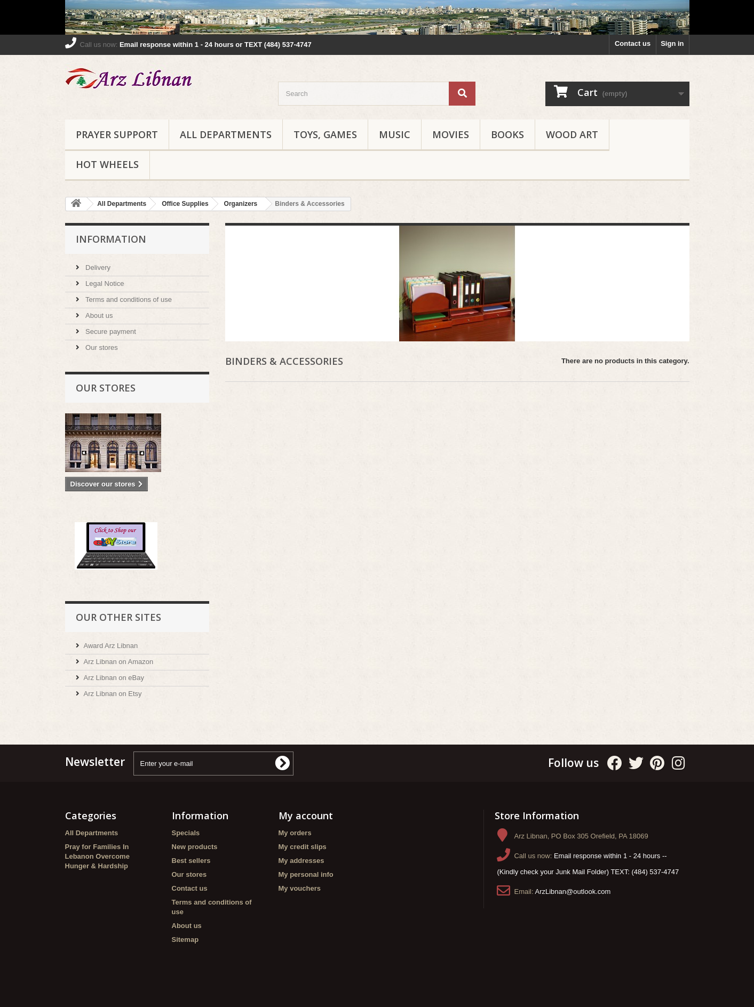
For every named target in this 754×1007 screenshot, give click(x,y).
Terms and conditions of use (128, 299)
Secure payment (110, 331)
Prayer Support (117, 134)
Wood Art (572, 134)
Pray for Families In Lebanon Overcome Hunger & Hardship (97, 856)
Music (394, 134)
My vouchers (300, 888)
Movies (450, 134)
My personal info (306, 874)
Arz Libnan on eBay (114, 678)
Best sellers (191, 861)
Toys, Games (325, 134)
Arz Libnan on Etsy (113, 694)
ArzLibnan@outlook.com (573, 892)
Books (507, 134)
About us (98, 315)
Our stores (101, 347)
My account (306, 815)
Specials (186, 833)
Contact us (632, 43)
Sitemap (185, 940)
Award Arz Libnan (111, 646)
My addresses (301, 861)
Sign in (672, 43)
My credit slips (303, 847)
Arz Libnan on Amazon (119, 662)
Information (111, 239)
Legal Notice (104, 283)
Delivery (97, 267)
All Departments (226, 134)
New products (195, 847)
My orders (295, 833)
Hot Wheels (107, 164)
